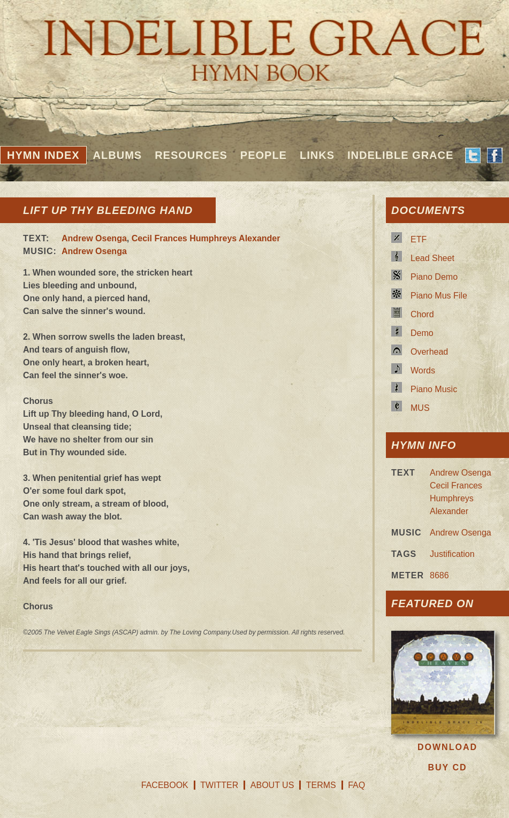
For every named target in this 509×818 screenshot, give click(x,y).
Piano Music (434, 389)
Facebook (164, 785)
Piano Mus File (439, 295)
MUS (420, 407)
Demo (422, 333)
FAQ (356, 785)
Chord (422, 314)
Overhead (429, 351)
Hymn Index (43, 155)
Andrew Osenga (94, 238)
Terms (321, 785)
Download (447, 747)
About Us (272, 785)
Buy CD (447, 767)
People (263, 155)
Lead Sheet (432, 258)
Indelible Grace (400, 155)
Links (317, 155)
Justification (452, 554)
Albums (117, 155)
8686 (439, 575)
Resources (191, 155)
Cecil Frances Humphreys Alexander (206, 238)
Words (423, 370)
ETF (419, 239)
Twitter (219, 785)
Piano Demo (434, 276)
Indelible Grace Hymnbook (254, 43)
